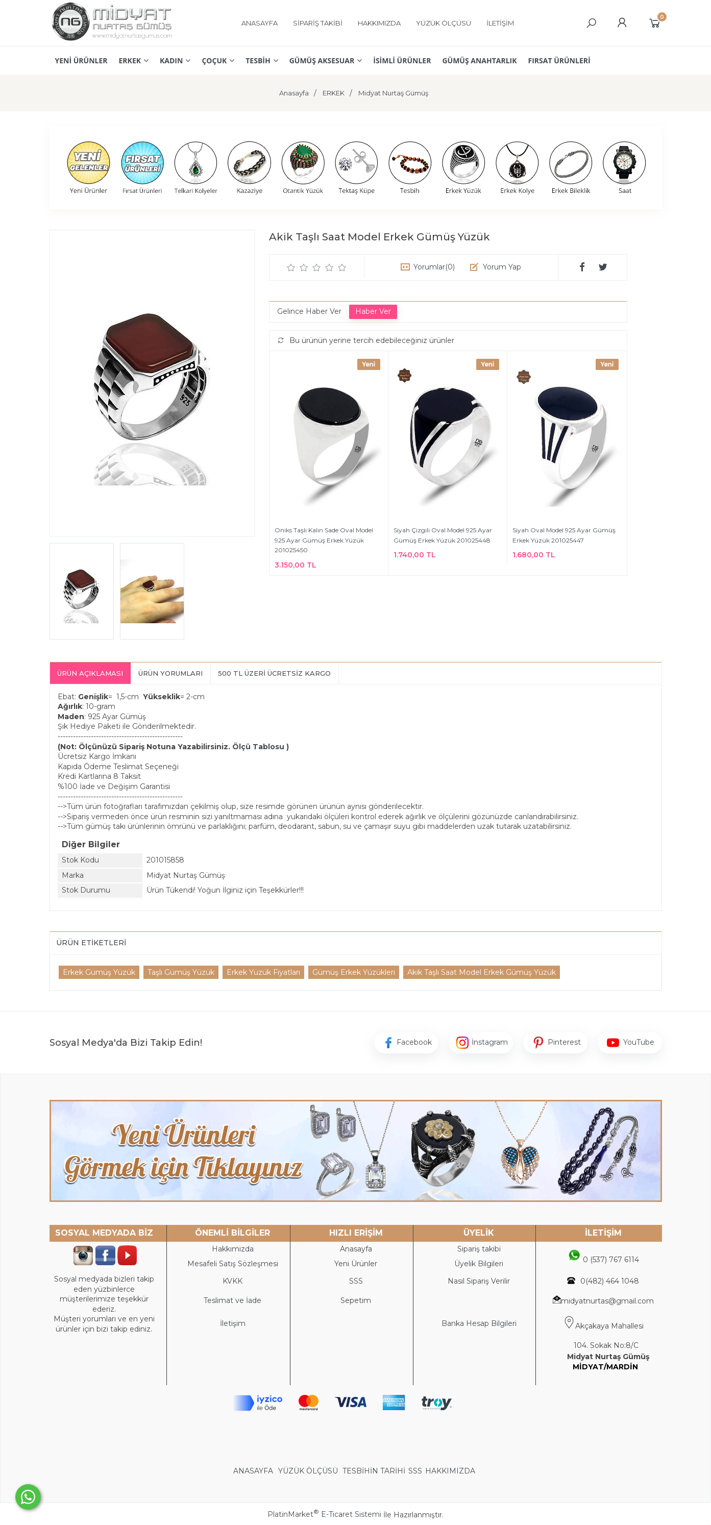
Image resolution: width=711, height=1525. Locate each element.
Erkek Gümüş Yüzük (99, 972)
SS (358, 1281)
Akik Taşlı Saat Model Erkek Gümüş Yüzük (481, 972)
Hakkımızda (233, 1248)
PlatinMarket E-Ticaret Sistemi (324, 1514)
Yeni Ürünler (355, 1263)
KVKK (232, 1281)
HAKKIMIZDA (450, 1470)
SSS (415, 1470)
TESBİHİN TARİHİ (373, 1470)
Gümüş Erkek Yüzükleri (353, 972)
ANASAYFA (254, 1470)
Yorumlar (434, 267)
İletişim (233, 1323)
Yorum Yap (502, 267)
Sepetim (355, 1300)
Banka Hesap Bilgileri (479, 1323)
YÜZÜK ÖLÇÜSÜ (308, 1470)
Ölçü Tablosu (258, 746)
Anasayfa (356, 1248)
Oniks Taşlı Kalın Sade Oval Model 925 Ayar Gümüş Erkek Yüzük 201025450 (324, 540)
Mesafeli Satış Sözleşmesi (232, 1263)
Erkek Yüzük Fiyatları (263, 972)
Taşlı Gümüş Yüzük (181, 972)
